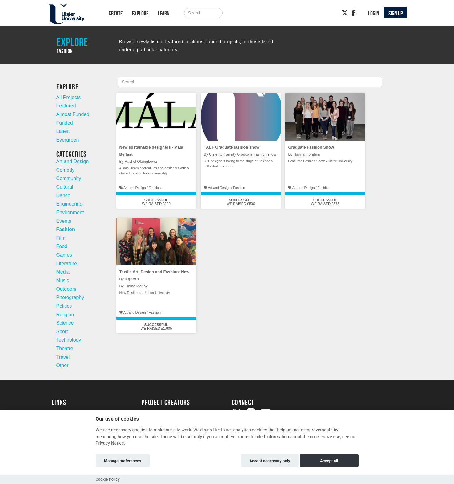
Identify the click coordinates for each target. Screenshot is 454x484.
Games (64, 255)
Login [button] (373, 13)
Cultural (64, 187)
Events (63, 221)
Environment (70, 212)
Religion (65, 314)
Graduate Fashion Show (311, 147)
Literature (66, 263)
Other (62, 365)
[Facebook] (353, 13)
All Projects (68, 97)
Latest (63, 131)
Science (65, 323)
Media (63, 271)
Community (68, 178)
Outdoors (66, 289)
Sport (62, 331)
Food (61, 246)
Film (61, 238)
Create (116, 13)
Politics (64, 306)
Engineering (69, 203)
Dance (63, 195)
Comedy (65, 170)
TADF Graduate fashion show (231, 147)
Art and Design (72, 161)
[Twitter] (345, 13)
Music (62, 280)
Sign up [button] (395, 13)
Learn (164, 13)
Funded (64, 123)
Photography (70, 297)
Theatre (64, 348)
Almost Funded (73, 114)
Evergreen (67, 139)
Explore (140, 13)
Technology (68, 339)
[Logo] (72, 14)
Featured (66, 105)
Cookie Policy (108, 479)
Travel (63, 357)
